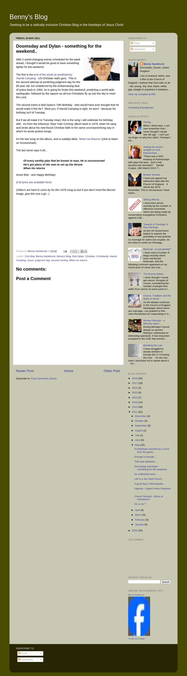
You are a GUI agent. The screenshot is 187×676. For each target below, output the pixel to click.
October (139, 420)
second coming (59, 260)
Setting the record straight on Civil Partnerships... (153, 150)
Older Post (112, 371)
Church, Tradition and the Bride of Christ (157, 297)
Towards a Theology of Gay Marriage (155, 226)
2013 (135, 402)
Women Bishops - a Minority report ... (154, 322)
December (141, 416)
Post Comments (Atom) (44, 378)
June (138, 440)
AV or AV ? (140, 504)
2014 (135, 397)
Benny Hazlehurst (46, 256)
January (139, 524)
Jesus (30, 260)
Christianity (102, 256)
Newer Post (25, 371)
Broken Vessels (151, 174)
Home (68, 371)
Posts (135, 43)
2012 (135, 407)
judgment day (42, 260)
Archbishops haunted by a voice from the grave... (151, 450)
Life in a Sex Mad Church (148, 478)
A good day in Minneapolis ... (150, 483)
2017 (135, 383)
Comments (137, 49)
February (140, 519)
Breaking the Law (152, 345)
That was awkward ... (146, 461)
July (137, 435)
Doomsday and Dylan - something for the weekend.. (151, 468)
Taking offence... (152, 199)
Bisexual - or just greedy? (157, 249)
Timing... (147, 122)
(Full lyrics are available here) (33, 182)
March (138, 514)
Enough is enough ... (145, 456)
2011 (135, 412)
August (139, 430)
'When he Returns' (90, 139)
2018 (135, 378)
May (137, 445)
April (138, 510)
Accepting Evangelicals (141, 107)
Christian (90, 256)
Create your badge (136, 639)
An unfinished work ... (146, 474)
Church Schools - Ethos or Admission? (148, 498)
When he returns (78, 260)
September (141, 425)
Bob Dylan (78, 256)
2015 (135, 392)
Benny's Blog (28, 17)
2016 (135, 387)
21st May (30, 256)
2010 (135, 530)
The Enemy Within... (154, 274)
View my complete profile (142, 94)
